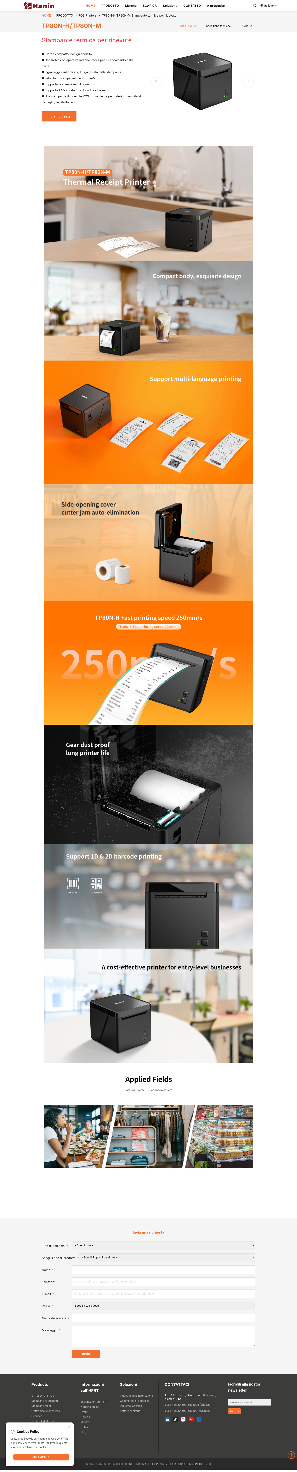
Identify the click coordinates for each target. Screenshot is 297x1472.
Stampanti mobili (41, 1408)
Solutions (170, 6)
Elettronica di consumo (45, 1413)
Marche (131, 6)
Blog (83, 1434)
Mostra (85, 1424)
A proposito (216, 6)
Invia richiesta (60, 117)
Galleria (85, 1419)
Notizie (85, 1429)
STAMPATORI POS (42, 1397)
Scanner (36, 1418)
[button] (248, 82)
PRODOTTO (110, 6)
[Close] (69, 1427)
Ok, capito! (41, 1458)
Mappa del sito (200, 1466)
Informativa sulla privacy (147, 1466)
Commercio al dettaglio (134, 1403)
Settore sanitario (130, 1413)
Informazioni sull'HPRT (95, 1404)
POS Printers (87, 15)
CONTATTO (192, 6)
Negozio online (90, 1409)
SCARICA (150, 6)
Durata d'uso (178, 1466)
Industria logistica (131, 1408)
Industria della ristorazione (136, 1397)
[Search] (255, 6)
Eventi (84, 1414)
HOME (90, 6)
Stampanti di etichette (45, 1403)
